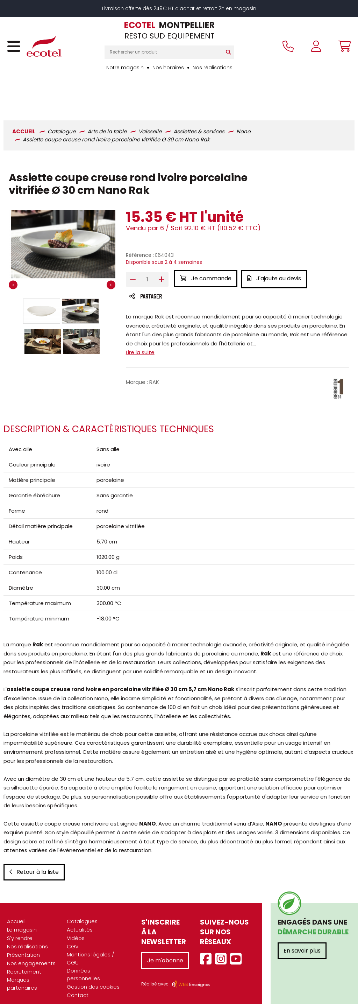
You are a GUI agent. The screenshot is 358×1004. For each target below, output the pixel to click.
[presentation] (13, 250)
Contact (77, 985)
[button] (41, 277)
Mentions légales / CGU (90, 949)
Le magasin (22, 920)
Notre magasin (125, 67)
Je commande (205, 244)
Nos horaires (168, 67)
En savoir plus (302, 941)
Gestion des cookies (93, 977)
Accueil (16, 911)
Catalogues (82, 911)
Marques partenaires (22, 974)
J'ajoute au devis (276, 244)
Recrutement (24, 962)
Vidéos (76, 928)
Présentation (23, 945)
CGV (73, 937)
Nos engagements (31, 953)
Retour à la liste (34, 862)
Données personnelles (83, 965)
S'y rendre (20, 928)
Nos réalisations (212, 67)
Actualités (80, 920)
